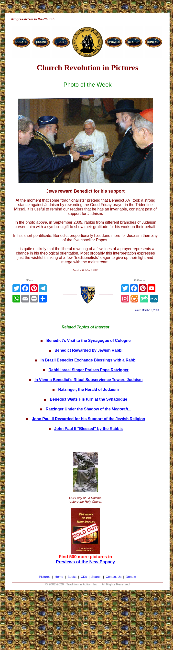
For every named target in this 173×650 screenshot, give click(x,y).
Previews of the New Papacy (85, 561)
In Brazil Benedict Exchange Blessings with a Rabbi (89, 360)
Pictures (44, 577)
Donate (131, 577)
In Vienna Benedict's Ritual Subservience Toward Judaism (88, 380)
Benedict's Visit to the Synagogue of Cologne (88, 340)
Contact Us (113, 577)
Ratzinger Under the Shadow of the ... (88, 409)
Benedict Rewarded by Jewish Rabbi (88, 350)
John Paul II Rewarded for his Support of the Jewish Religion (88, 419)
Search (96, 577)
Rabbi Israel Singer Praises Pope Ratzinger (89, 370)
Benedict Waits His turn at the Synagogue (88, 399)
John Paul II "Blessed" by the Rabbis (88, 429)
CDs (84, 577)
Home (59, 577)
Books (72, 577)
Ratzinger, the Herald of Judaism (88, 389)
